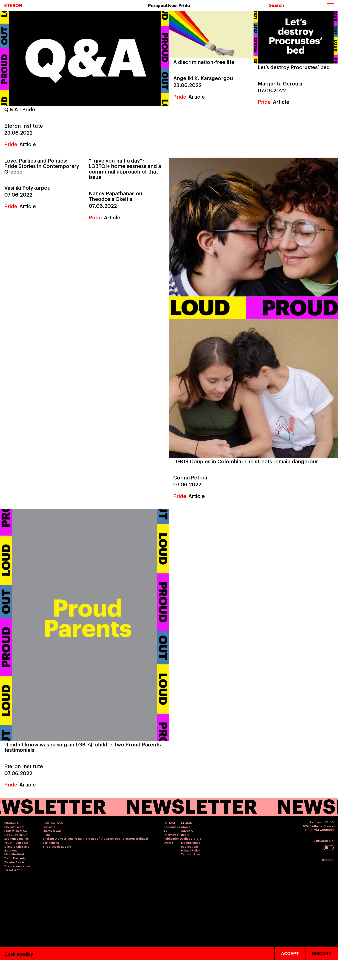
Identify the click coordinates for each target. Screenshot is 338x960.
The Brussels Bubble (57, 846)
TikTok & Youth (14, 870)
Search (276, 5)
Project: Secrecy (15, 831)
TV (165, 831)
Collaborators (191, 838)
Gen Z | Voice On (15, 834)
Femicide (49, 827)
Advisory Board (187, 832)
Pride (10, 144)
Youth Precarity (15, 858)
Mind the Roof (14, 854)
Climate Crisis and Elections (17, 848)
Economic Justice (16, 838)
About (185, 827)
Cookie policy (18, 953)
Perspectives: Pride (169, 5)
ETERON (13, 5)
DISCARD (322, 953)
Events (168, 842)
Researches (172, 827)
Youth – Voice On (16, 842)
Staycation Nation (17, 866)
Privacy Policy (190, 850)
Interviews (171, 834)
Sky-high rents (14, 827)
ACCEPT (290, 953)
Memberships (190, 842)
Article (27, 144)
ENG (325, 859)
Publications (172, 838)
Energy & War (52, 831)
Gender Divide (14, 862)
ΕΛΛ (331, 859)
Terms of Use (190, 854)
